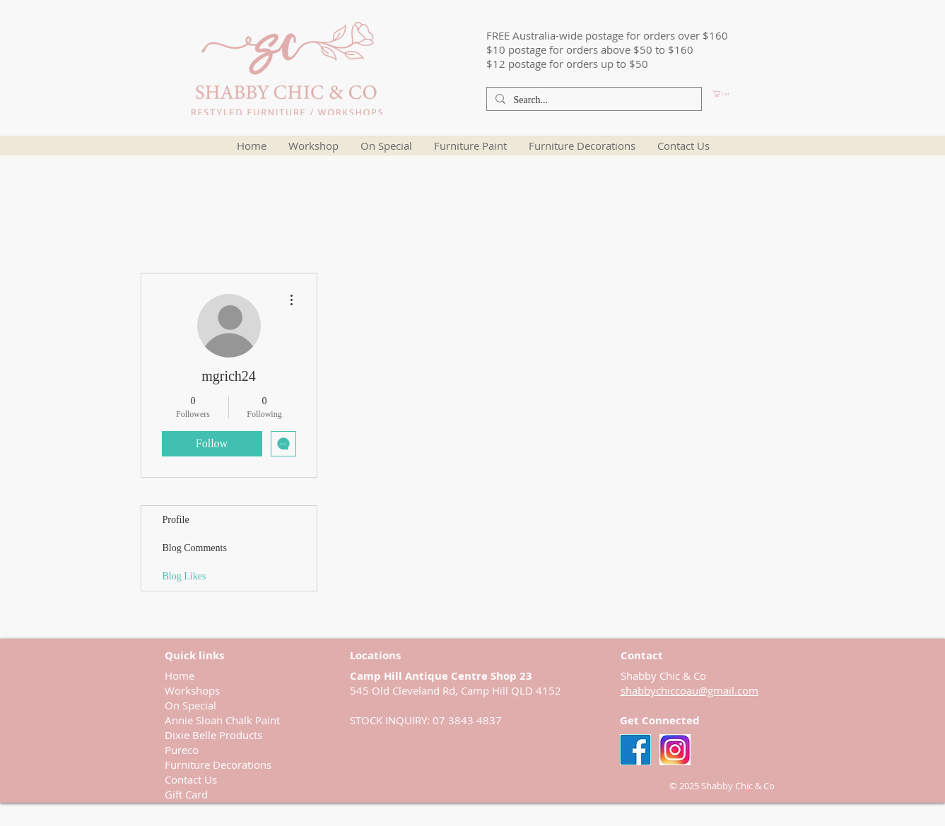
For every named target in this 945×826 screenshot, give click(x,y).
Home (179, 675)
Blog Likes (184, 576)
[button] (744, 93)
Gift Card (186, 794)
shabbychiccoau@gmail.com (689, 690)
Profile (176, 519)
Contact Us (191, 779)
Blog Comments (195, 548)
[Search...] (592, 100)
